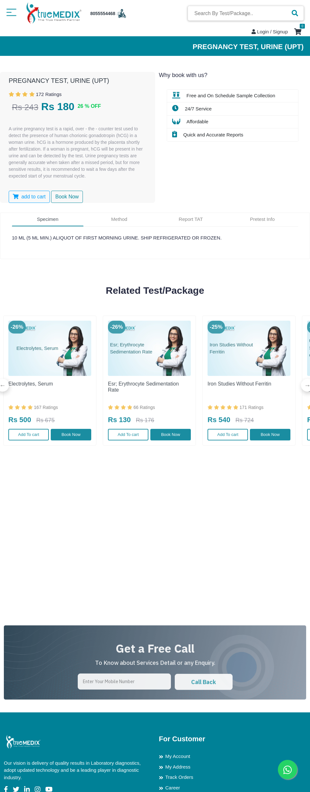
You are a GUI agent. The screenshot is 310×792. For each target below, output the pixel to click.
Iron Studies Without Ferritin (239, 408)
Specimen (47, 219)
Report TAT (191, 219)
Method (119, 219)
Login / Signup (270, 31)
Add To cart (28, 459)
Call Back (203, 706)
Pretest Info (262, 219)
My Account (177, 756)
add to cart (29, 196)
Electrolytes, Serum (30, 408)
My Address (177, 767)
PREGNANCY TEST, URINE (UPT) (59, 80)
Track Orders (179, 777)
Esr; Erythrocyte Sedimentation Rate (143, 411)
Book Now (70, 459)
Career (172, 787)
